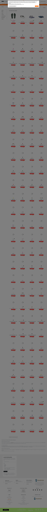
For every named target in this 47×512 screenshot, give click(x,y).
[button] (38, 1)
